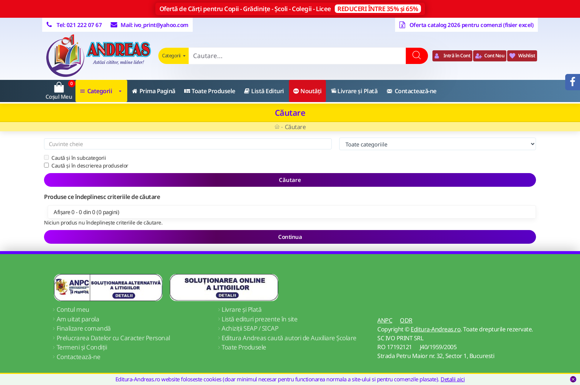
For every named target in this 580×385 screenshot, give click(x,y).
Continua (290, 236)
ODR (406, 320)
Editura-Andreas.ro (436, 329)
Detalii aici (453, 379)
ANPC (384, 320)
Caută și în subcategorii (75, 157)
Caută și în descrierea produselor (86, 165)
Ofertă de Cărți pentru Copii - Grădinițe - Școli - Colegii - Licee (290, 8)
